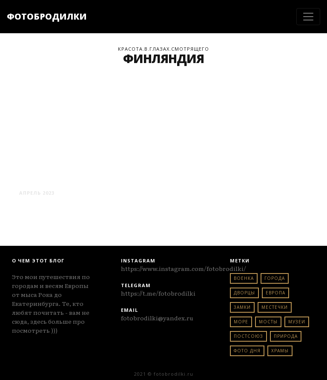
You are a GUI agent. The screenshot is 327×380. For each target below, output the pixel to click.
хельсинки (52, 177)
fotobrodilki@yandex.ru (157, 318)
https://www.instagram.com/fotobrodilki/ (183, 268)
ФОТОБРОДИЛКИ (47, 16)
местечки (274, 307)
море (241, 322)
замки (242, 307)
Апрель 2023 (36, 193)
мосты (268, 322)
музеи (296, 322)
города (274, 278)
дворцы (244, 293)
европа (275, 293)
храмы (280, 351)
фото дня (247, 351)
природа (286, 336)
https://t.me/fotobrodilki (158, 293)
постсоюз (248, 336)
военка (244, 278)
